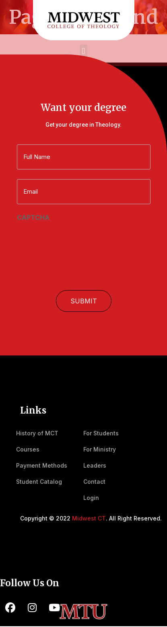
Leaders (94, 465)
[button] (83, 51)
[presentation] (78, 239)
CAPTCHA (33, 217)
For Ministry (99, 449)
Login (91, 497)
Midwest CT (89, 518)
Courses (27, 449)
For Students (101, 433)
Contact (94, 481)
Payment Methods (41, 465)
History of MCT (37, 433)
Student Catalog (39, 481)
